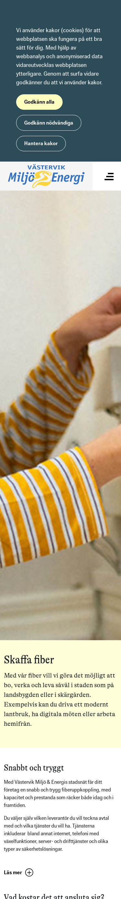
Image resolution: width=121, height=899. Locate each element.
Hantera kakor (41, 143)
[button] (20, 872)
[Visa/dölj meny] (109, 176)
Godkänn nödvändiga (48, 123)
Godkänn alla (39, 102)
